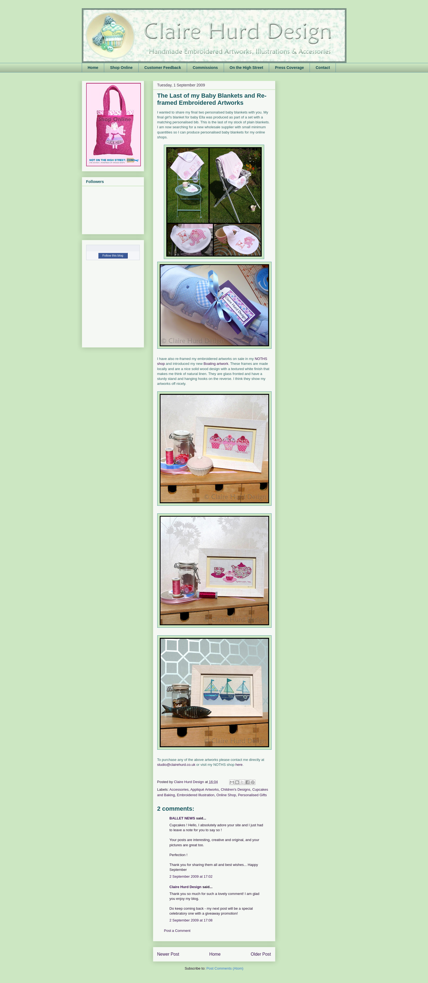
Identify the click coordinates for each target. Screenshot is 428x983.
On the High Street (246, 67)
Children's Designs (235, 789)
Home (93, 67)
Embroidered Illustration (195, 795)
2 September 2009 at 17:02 (191, 876)
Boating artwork (215, 364)
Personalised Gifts (252, 795)
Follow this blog (113, 255)
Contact (323, 67)
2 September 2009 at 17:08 (191, 920)
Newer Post (168, 954)
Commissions (205, 67)
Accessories (178, 789)
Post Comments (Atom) (224, 968)
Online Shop (226, 795)
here (239, 765)
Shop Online (121, 67)
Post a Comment (177, 931)
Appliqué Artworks (204, 789)
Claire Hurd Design (186, 887)
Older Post (261, 954)
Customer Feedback (162, 67)
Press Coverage (289, 67)
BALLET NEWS (182, 818)
